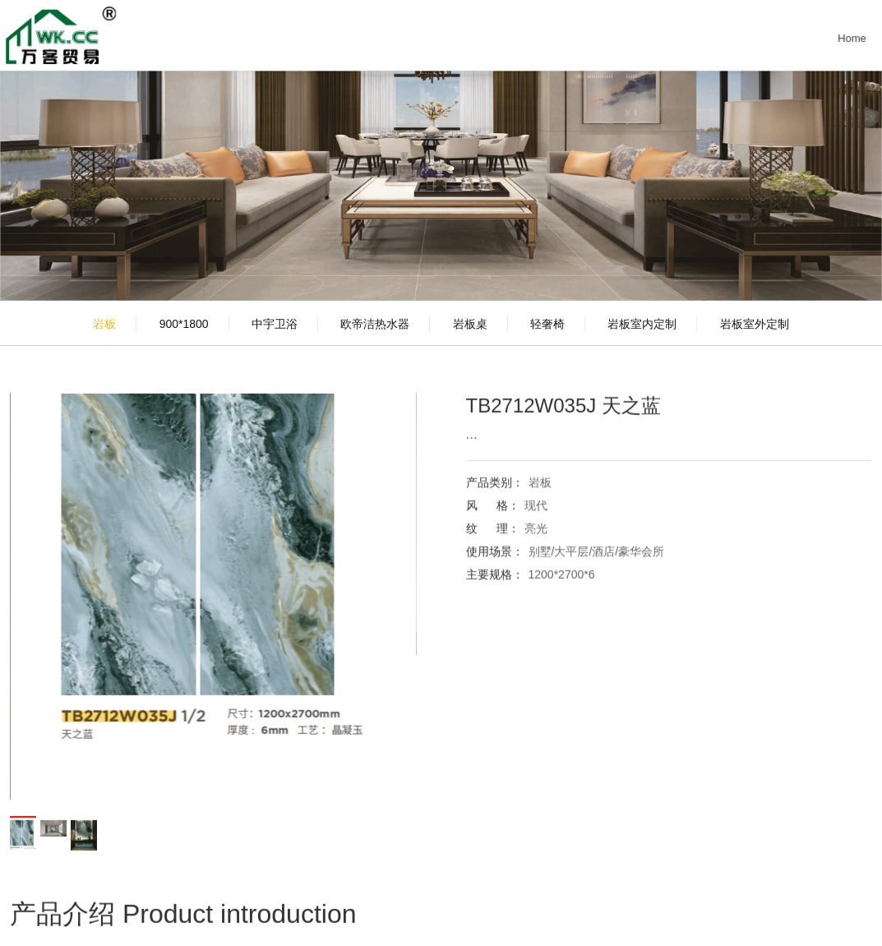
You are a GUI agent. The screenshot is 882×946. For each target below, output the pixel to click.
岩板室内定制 (642, 323)
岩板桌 (470, 323)
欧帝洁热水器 (374, 323)
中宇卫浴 (275, 323)
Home (856, 38)
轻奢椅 (547, 323)
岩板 (104, 323)
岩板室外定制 (754, 323)
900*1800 (184, 323)
